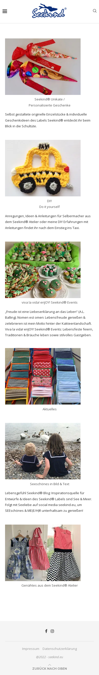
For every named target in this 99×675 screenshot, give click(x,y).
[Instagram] (52, 631)
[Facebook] (46, 631)
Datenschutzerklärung (60, 648)
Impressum (30, 648)
